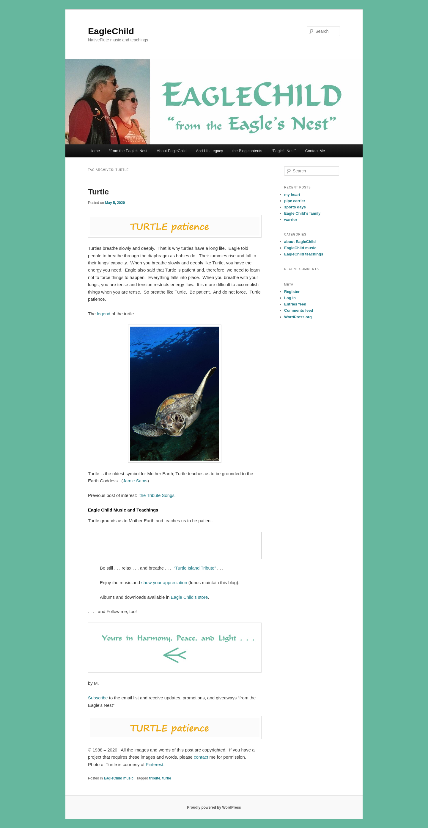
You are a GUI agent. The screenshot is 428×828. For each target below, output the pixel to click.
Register (292, 291)
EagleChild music (118, 778)
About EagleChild (171, 151)
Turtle (98, 191)
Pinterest (154, 764)
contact (201, 757)
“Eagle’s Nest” (284, 151)
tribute (154, 778)
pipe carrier (294, 201)
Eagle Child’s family (302, 213)
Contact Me (315, 151)
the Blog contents (247, 151)
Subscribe (98, 697)
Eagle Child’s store (189, 597)
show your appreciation (164, 582)
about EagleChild (300, 241)
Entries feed (295, 304)
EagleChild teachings (303, 254)
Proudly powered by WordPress (214, 807)
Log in (290, 298)
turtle (166, 778)
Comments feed (298, 310)
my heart (292, 194)
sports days (295, 207)
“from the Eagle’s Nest (128, 151)
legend (103, 313)
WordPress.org (298, 317)
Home (94, 151)
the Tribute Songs (156, 495)
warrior (290, 219)
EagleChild (111, 31)
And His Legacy (209, 151)
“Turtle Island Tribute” (195, 567)
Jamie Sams (135, 480)
